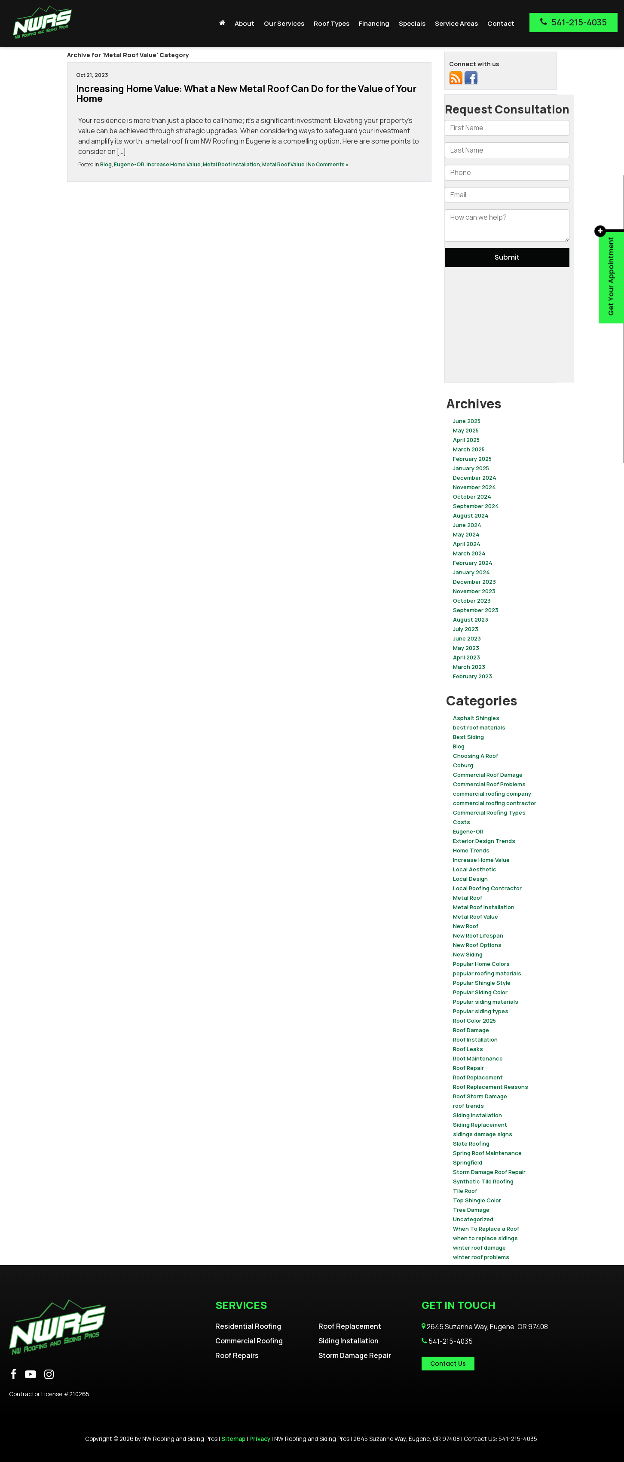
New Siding (468, 954)
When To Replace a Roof (486, 1228)
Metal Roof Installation (231, 164)
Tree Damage (471, 1210)
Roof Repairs (237, 1355)
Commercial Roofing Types (489, 812)
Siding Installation (477, 1115)
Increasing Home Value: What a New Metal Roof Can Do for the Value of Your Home (246, 93)
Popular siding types (480, 1011)
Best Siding (468, 737)
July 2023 (465, 629)
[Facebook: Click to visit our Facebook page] (13, 1374)
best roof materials (479, 727)
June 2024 (467, 525)
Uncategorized (473, 1219)
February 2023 (472, 676)
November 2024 (474, 487)
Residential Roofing (248, 1326)
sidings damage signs (482, 1134)
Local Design (470, 879)
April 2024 (466, 544)
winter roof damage (479, 1247)
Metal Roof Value (283, 164)
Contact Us (448, 1363)
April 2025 (466, 440)
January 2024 (471, 572)
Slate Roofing (471, 1143)
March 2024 (469, 553)
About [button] (244, 23)
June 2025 (466, 421)
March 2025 (469, 449)
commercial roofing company (492, 793)
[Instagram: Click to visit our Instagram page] (49, 1374)
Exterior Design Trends (484, 841)
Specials (412, 23)
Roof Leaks (468, 1049)
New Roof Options (477, 945)
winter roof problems (481, 1257)
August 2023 (470, 619)
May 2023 (466, 648)
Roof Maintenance (478, 1058)
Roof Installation (475, 1039)
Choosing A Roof (475, 756)
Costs (461, 822)
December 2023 (474, 581)
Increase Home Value (174, 164)
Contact (500, 23)
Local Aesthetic (474, 869)
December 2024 (474, 477)
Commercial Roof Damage (488, 775)
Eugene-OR (129, 164)
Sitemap (233, 1439)
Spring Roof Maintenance (487, 1153)
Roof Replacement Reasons (490, 1087)
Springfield (467, 1162)
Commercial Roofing (249, 1341)
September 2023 (476, 610)
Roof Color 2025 (474, 1020)
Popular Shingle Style (482, 983)
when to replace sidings (485, 1238)
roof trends (468, 1106)
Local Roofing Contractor (487, 888)
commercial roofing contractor (494, 803)
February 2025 (472, 459)
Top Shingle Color (477, 1200)
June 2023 (467, 638)
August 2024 (471, 515)
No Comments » (328, 164)
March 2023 (469, 667)
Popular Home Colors (481, 964)
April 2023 (466, 657)
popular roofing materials (487, 973)
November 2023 (474, 591)
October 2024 (472, 496)
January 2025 (471, 468)
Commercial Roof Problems (489, 784)
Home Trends (471, 850)
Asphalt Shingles (476, 718)
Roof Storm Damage (480, 1096)
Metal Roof (467, 897)
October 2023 (472, 600)
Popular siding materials (485, 1001)
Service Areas (456, 23)
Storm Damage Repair (354, 1355)
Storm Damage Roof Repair (489, 1172)
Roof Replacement (478, 1077)
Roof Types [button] (331, 23)
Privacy (259, 1439)
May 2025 (466, 430)
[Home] (222, 22)
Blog (106, 164)
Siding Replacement (480, 1124)
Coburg (463, 765)
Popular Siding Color (480, 992)
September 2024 (476, 506)
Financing (374, 23)
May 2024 (466, 534)
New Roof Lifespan (478, 935)
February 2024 (472, 563)
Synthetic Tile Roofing (483, 1181)
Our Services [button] (284, 23)
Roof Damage (471, 1030)
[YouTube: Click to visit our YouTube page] (30, 1374)
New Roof (465, 926)
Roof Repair (468, 1068)
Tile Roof (465, 1191)
